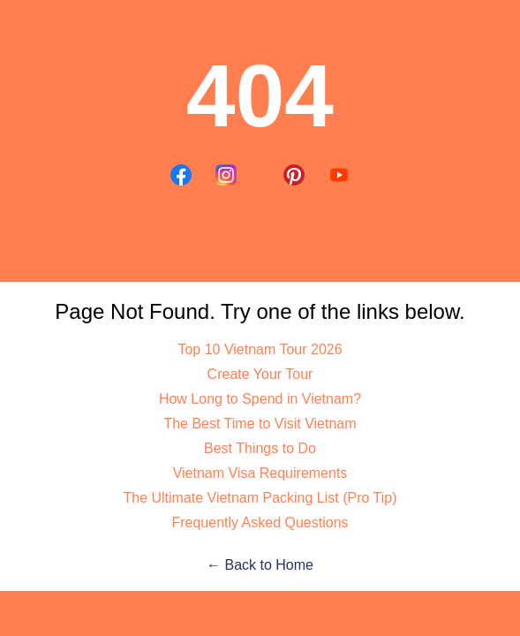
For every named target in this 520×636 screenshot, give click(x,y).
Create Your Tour (260, 374)
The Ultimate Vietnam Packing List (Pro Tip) (259, 497)
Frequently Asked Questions (259, 522)
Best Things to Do (260, 448)
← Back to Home (260, 564)
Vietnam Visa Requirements (260, 473)
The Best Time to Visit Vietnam (259, 423)
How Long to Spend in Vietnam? (260, 398)
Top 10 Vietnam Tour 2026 (259, 349)
